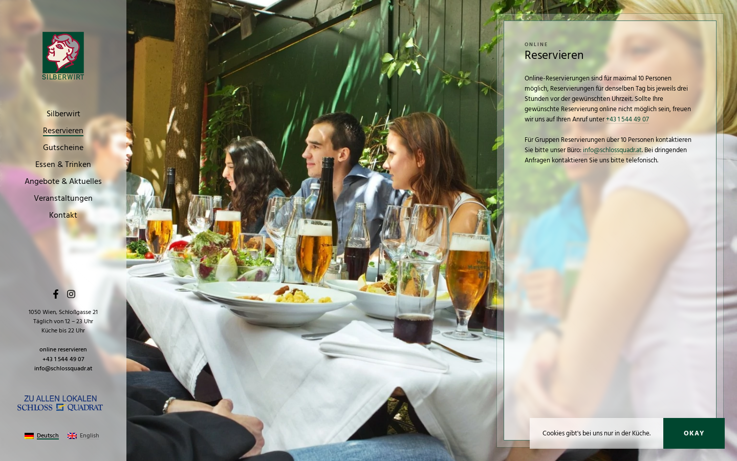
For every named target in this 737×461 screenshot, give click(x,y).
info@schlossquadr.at (63, 368)
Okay (694, 433)
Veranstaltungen (63, 199)
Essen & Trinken (63, 165)
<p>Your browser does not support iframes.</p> (610, 291)
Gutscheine (63, 148)
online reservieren (63, 349)
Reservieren (63, 131)
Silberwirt (63, 114)
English (89, 436)
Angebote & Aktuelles (63, 182)
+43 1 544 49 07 (63, 359)
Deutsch (48, 436)
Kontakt (63, 216)
